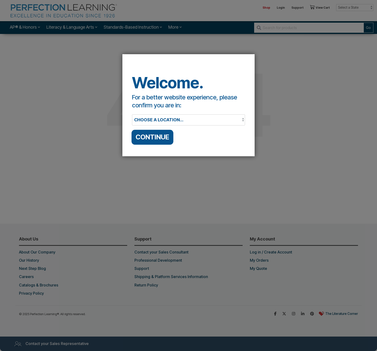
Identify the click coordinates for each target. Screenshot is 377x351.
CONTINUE (152, 137)
